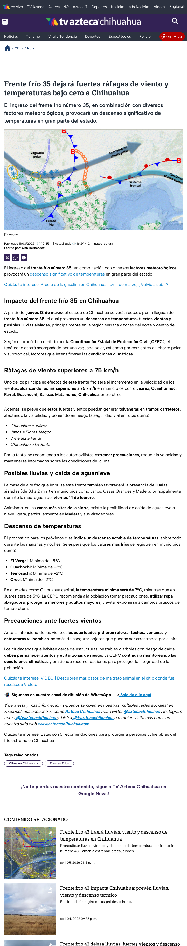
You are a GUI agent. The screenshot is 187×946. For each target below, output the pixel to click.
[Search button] (175, 22)
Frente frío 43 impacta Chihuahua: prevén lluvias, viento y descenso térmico (114, 891)
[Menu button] (11, 22)
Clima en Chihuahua (23, 763)
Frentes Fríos (59, 763)
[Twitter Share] (7, 257)
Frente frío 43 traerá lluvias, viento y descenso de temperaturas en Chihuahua (113, 835)
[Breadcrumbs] (9, 48)
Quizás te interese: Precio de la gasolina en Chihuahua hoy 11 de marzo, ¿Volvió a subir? (86, 284)
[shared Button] (15, 257)
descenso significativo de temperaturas (67, 274)
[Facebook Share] (24, 257)
